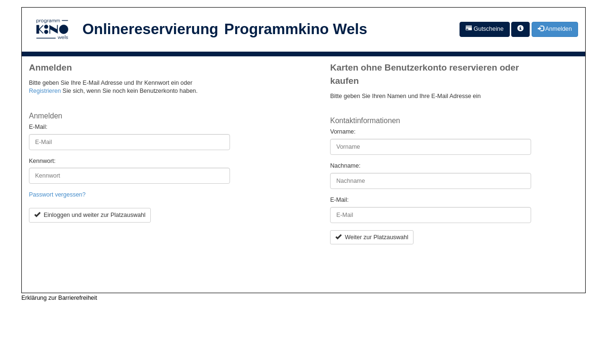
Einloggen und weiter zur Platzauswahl (90, 215)
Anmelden (555, 29)
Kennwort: (42, 161)
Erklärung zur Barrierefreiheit (59, 298)
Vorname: (343, 131)
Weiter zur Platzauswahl (371, 237)
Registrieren (45, 91)
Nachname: (345, 165)
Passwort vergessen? (57, 194)
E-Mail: (38, 127)
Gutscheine (485, 29)
